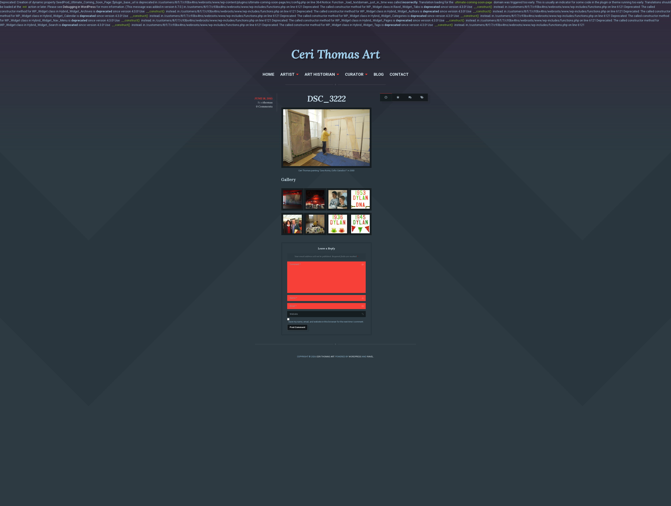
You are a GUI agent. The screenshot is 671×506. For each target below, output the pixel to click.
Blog (379, 74)
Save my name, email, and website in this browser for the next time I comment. (326, 321)
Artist (287, 74)
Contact (399, 74)
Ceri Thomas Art (335, 54)
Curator (354, 74)
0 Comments (264, 106)
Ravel (370, 356)
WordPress (355, 356)
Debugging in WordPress (79, 7)
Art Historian (320, 74)
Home (268, 74)
